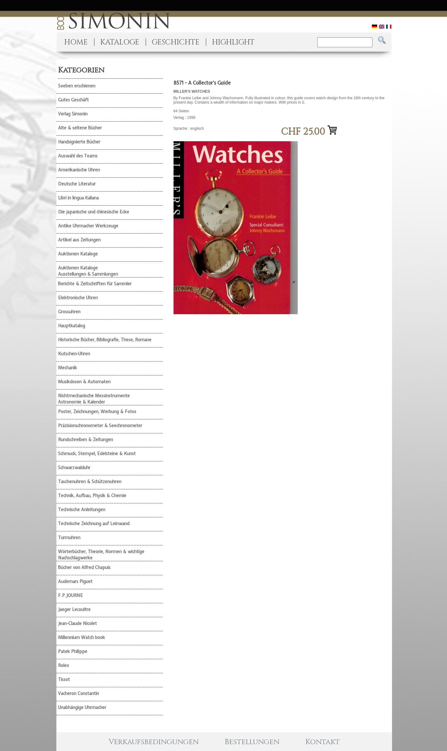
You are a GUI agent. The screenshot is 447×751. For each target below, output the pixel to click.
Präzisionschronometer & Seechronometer (100, 425)
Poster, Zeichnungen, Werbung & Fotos (97, 411)
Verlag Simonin (73, 114)
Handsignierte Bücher (79, 142)
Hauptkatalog (71, 326)
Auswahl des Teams (77, 156)
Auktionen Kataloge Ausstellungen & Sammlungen (88, 271)
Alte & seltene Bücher (80, 128)
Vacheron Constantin (78, 693)
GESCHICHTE (176, 42)
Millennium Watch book (81, 637)
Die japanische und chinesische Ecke (93, 212)
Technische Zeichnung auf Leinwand (93, 523)
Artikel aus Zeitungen (79, 240)
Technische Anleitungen (81, 509)
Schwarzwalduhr (74, 467)
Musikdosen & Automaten (84, 382)
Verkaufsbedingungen (154, 742)
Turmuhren (69, 537)
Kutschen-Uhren (74, 354)
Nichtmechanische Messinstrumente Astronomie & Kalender (94, 399)
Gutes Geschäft (73, 100)
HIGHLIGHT (233, 42)
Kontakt (322, 742)
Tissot (64, 679)
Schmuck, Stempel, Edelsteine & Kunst (97, 453)
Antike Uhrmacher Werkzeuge (88, 226)
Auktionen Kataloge (78, 254)
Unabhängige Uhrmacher (82, 707)
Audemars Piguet (75, 581)
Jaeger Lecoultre (74, 609)
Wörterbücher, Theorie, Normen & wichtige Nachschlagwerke (101, 555)
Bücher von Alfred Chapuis (84, 567)
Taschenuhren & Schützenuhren (89, 481)
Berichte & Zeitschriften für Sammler (95, 284)
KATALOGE (119, 42)
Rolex (63, 665)
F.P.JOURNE (70, 595)
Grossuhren (69, 312)
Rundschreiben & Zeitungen (85, 439)
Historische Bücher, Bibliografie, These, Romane (104, 340)
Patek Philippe (72, 651)
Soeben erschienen (76, 86)
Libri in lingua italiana (78, 198)
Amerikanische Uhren (79, 170)
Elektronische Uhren (78, 298)
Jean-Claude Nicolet (77, 623)
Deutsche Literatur (77, 184)
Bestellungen (252, 742)
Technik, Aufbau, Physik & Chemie (92, 495)
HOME (76, 42)
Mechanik (67, 368)
